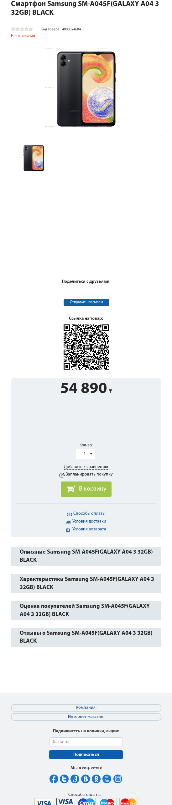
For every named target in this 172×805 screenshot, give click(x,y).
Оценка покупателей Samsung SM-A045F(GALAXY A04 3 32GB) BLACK (85, 610)
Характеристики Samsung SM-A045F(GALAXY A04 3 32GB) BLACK (87, 583)
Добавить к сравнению (86, 467)
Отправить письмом (86, 302)
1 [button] (85, 454)
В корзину (92, 489)
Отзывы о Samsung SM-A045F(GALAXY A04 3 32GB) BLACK (86, 637)
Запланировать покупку (89, 474)
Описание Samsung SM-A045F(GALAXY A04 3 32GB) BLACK (86, 556)
